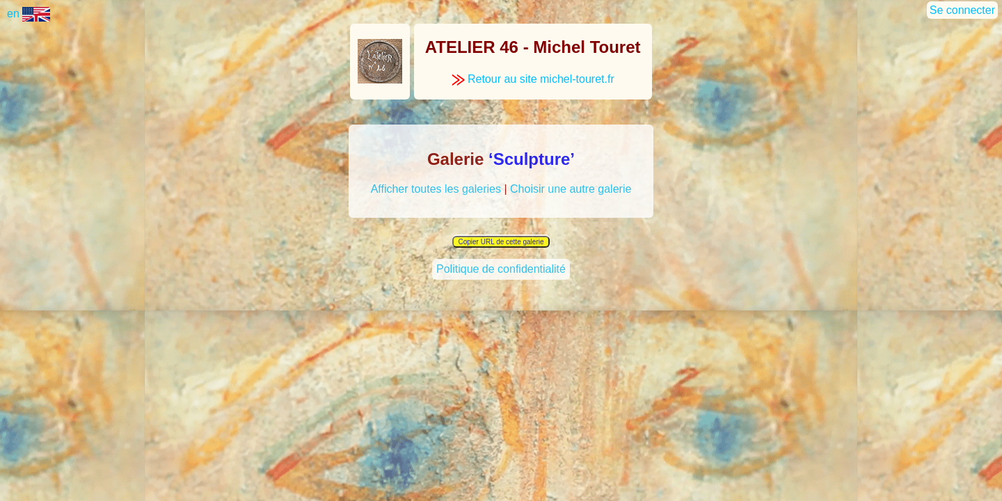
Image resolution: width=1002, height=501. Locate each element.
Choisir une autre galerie (570, 189)
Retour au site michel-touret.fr (533, 79)
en (28, 13)
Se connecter (962, 10)
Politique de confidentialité (501, 270)
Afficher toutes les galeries (436, 189)
